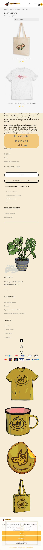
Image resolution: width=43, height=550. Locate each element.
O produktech (9, 330)
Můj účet (7, 154)
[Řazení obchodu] (26, 19)
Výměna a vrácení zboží (12, 310)
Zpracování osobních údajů (13, 195)
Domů (6, 9)
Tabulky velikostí (9, 213)
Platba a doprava (10, 302)
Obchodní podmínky (11, 191)
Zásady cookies (13, 547)
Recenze (7, 306)
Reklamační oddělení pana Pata (14, 313)
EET (7, 202)
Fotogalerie (8, 333)
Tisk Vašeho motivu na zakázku (21, 141)
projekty (7, 133)
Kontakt (7, 326)
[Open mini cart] (39, 5)
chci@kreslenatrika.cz (11, 284)
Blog (6, 290)
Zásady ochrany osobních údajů (25, 547)
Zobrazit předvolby (21, 543)
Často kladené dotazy (11, 162)
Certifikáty (7, 337)
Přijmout (21, 533)
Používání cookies (11, 198)
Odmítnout (21, 538)
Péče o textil (8, 217)
